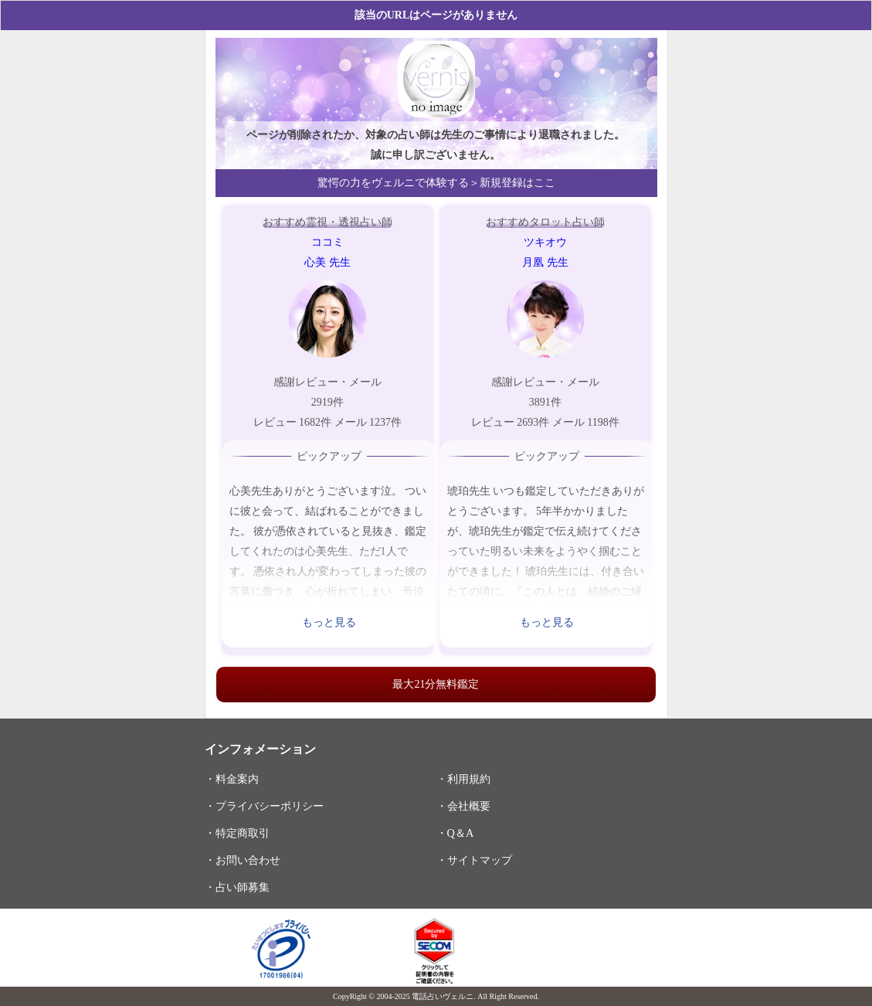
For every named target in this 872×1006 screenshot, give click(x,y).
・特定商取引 (237, 833)
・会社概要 (463, 806)
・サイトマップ (474, 860)
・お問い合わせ (242, 860)
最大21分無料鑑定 (435, 684)
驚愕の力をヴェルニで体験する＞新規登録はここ (436, 183)
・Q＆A (455, 833)
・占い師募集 (237, 887)
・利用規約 (463, 779)
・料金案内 (232, 779)
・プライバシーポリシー (264, 806)
